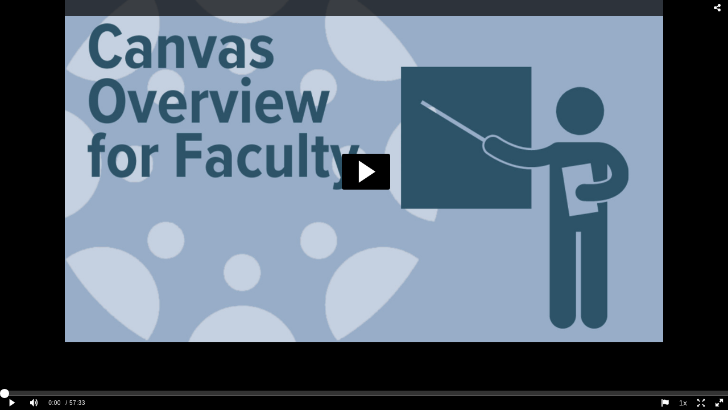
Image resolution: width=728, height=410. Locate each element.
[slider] (364, 393)
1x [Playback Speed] (683, 403)
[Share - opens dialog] (717, 8)
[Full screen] (719, 403)
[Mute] (34, 403)
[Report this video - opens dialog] (665, 403)
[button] (366, 172)
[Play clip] (12, 403)
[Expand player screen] (701, 403)
